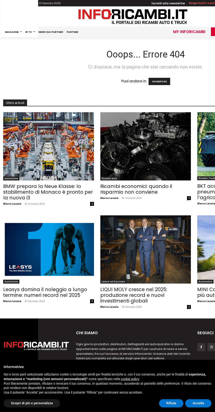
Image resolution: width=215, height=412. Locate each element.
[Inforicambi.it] (133, 16)
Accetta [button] (198, 403)
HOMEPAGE (159, 81)
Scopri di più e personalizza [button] (32, 403)
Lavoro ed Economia (113, 281)
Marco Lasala (12, 203)
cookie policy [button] (130, 379)
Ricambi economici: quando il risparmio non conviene (136, 189)
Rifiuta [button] (171, 403)
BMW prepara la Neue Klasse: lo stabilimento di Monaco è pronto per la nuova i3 (48, 192)
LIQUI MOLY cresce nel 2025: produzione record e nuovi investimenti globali (133, 295)
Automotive (11, 178)
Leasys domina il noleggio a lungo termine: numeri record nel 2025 (45, 292)
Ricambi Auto (109, 178)
